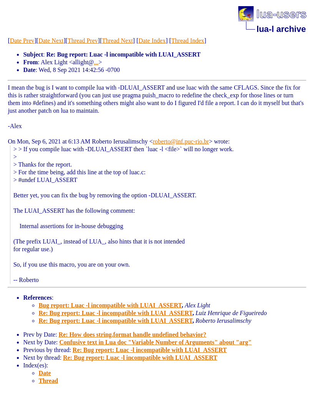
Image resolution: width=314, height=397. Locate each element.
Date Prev (22, 40)
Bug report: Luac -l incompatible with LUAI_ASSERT (109, 305)
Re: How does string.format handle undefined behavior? (132, 334)
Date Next (50, 40)
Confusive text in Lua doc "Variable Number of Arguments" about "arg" (155, 342)
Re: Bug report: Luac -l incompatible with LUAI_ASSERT (115, 313)
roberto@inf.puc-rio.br (181, 141)
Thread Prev (83, 40)
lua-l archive (281, 29)
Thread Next (117, 40)
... (96, 62)
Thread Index (187, 40)
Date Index (152, 40)
